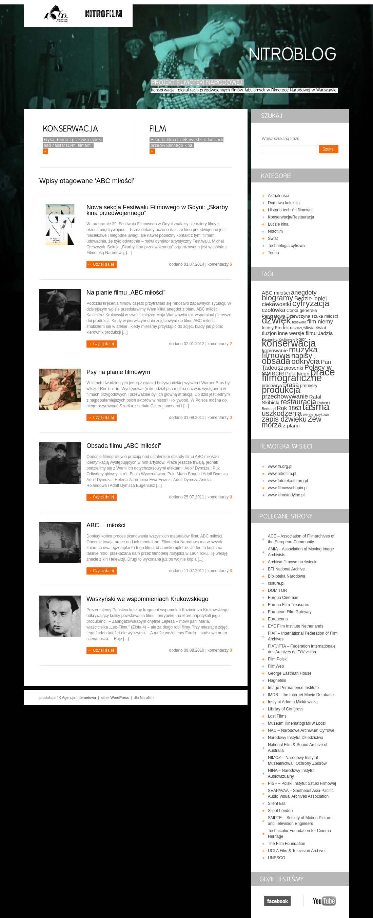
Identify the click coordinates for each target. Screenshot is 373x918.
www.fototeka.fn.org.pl (288, 480)
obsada (276, 361)
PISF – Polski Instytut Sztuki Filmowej (302, 783)
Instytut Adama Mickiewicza (293, 702)
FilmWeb (276, 666)
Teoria (273, 252)
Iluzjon (269, 333)
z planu (291, 425)
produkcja (281, 390)
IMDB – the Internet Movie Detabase (301, 694)
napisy (301, 356)
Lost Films (277, 716)
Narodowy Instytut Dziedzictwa (295, 737)
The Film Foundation (286, 843)
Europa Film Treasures (288, 604)
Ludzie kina (278, 224)
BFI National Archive (286, 569)
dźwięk (276, 320)
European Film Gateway (290, 612)
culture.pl (276, 583)
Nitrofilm (275, 231)
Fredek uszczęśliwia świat (300, 327)
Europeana (278, 619)
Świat (273, 238)
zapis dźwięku (284, 419)
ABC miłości (276, 293)
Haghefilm (277, 680)
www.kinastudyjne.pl (286, 495)
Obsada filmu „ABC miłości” (123, 445)
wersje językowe (316, 414)
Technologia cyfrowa (286, 245)
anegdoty (304, 292)
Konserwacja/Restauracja (291, 217)
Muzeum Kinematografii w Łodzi (297, 723)
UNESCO (276, 857)
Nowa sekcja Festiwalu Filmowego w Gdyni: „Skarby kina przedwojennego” (157, 210)
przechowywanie (285, 396)
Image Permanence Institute (293, 687)
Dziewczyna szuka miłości (312, 316)
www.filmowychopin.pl (288, 488)
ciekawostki (276, 304)
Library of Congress (285, 709)
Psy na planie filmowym (118, 372)
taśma (316, 406)
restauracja (298, 402)
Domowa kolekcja (284, 202)
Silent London (280, 810)
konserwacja (289, 343)
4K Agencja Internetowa (76, 697)
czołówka (273, 310)
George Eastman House (290, 673)
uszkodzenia (282, 413)
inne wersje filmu (297, 333)
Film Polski (278, 659)
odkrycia (305, 361)
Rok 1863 (289, 408)
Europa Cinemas (283, 597)
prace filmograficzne (298, 375)
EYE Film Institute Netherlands (295, 626)
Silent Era (277, 803)
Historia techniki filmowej (290, 210)
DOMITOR (277, 590)
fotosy (268, 327)
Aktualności (278, 195)
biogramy (277, 298)
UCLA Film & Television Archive (296, 850)
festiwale (299, 322)
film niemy (320, 321)
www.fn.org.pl (280, 466)
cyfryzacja (311, 303)
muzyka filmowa (290, 352)
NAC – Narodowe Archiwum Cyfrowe (301, 730)
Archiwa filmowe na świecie (292, 562)
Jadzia (325, 333)
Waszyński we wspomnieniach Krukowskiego (147, 599)
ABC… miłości (105, 525)
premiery (308, 385)
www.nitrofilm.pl (282, 473)
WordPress (120, 697)
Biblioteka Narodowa (286, 576)
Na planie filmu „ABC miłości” (125, 292)
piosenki (293, 368)
